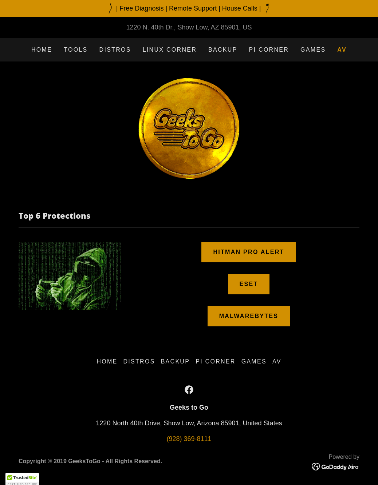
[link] (189, 128)
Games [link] (313, 50)
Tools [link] (75, 50)
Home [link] (41, 50)
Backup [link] (222, 50)
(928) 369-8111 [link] (188, 438)
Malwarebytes (249, 316)
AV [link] (342, 50)
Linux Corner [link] (170, 50)
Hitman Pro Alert (248, 252)
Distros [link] (115, 50)
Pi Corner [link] (269, 50)
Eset (249, 284)
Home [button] (107, 361)
